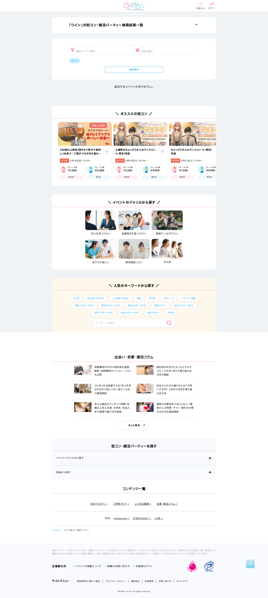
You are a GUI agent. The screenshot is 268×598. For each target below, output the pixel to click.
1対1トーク (168, 298)
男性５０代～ (160, 305)
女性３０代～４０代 (103, 312)
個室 (139, 298)
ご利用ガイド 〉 (121, 504)
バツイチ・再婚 (188, 298)
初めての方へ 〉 (99, 504)
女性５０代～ (153, 312)
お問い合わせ (164, 581)
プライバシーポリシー (115, 581)
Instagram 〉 (122, 518)
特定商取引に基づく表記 (88, 581)
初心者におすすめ (95, 298)
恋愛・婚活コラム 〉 (167, 504)
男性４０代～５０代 (137, 305)
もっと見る (134, 425)
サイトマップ (182, 581)
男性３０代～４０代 (110, 305)
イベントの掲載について (89, 566)
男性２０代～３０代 (84, 305)
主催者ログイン (144, 566)
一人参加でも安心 (120, 298)
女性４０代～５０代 (130, 312)
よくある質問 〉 (143, 504)
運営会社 (135, 581)
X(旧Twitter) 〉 (142, 518)
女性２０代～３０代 (184, 305)
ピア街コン (56, 530)
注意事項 (149, 581)
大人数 (76, 298)
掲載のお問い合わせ (118, 566)
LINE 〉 (159, 518)
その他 (170, 312)
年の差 (152, 298)
